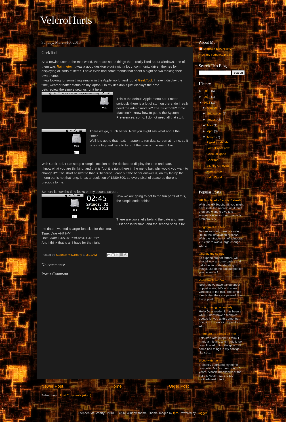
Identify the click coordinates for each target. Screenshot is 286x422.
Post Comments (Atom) (75, 395)
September (215, 113)
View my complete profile (215, 54)
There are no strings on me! (217, 333)
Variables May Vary (212, 280)
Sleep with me (208, 360)
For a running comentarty (216, 307)
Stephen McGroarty (217, 48)
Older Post (179, 386)
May (210, 125)
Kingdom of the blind (212, 227)
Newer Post (52, 386)
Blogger (202, 413)
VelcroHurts (66, 20)
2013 (207, 102)
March (211, 137)
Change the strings (211, 253)
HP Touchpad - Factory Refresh (220, 200)
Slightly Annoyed (217, 165)
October (213, 107)
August (212, 119)
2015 (207, 91)
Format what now (218, 148)
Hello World (214, 177)
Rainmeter (64, 66)
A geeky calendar (218, 142)
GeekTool (145, 80)
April (210, 131)
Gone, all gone (216, 154)
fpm (175, 413)
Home (116, 386)
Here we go (214, 171)
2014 (207, 96)
